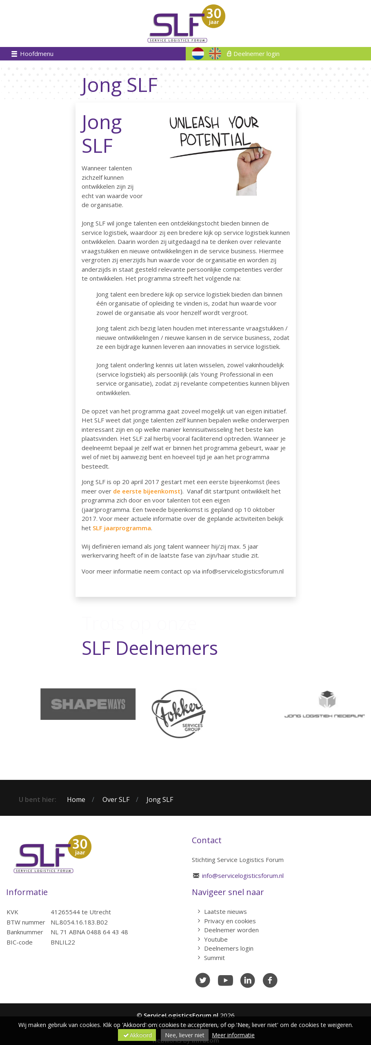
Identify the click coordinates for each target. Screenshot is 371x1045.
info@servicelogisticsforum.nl (243, 875)
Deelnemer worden (231, 930)
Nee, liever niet (184, 1035)
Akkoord (137, 1035)
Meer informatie (233, 1035)
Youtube (216, 939)
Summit (214, 957)
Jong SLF (160, 799)
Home (76, 799)
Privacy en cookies (230, 921)
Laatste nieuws (225, 911)
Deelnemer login (256, 53)
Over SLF (115, 799)
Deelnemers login (228, 948)
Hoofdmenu (35, 53)
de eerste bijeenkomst (146, 491)
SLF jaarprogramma (122, 528)
